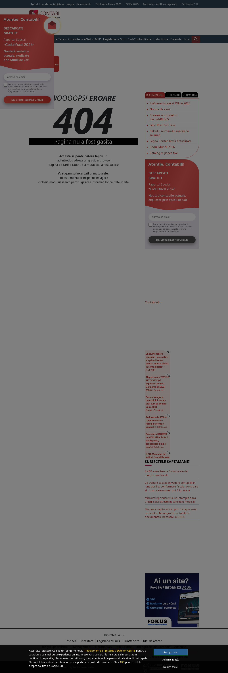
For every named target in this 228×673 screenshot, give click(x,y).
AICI (122, 662)
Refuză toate (170, 667)
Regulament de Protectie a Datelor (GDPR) (110, 650)
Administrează (170, 659)
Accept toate (171, 652)
